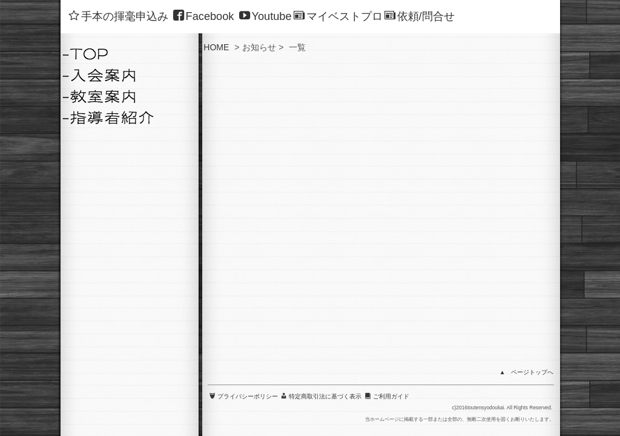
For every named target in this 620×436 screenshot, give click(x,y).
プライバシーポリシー (243, 211)
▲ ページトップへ (527, 188)
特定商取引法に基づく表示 (321, 211)
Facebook (203, 16)
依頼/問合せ (419, 16)
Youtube (265, 16)
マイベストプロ (338, 16)
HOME (216, 47)
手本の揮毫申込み (118, 16)
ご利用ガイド (387, 211)
